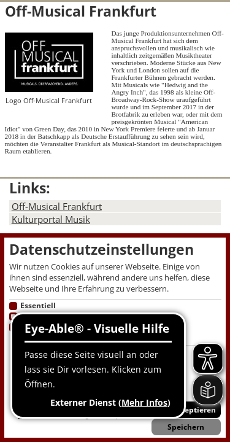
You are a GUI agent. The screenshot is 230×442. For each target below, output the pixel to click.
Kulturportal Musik (51, 219)
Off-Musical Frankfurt (57, 206)
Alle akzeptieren (186, 410)
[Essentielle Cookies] (13, 306)
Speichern (185, 427)
